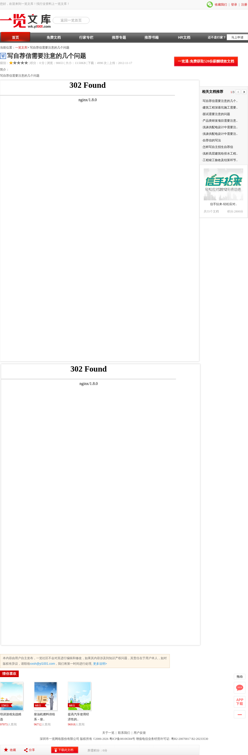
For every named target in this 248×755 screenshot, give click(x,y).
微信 (210, 5)
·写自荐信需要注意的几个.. (220, 101)
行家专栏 (86, 37)
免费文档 (54, 37)
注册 (244, 4)
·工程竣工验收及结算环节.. (220, 160)
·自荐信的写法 (211, 140)
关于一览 (108, 733)
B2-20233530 (200, 739)
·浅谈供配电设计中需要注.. (220, 127)
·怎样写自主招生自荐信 (217, 147)
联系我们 (124, 733)
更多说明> (99, 663)
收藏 (13, 750)
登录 (234, 4)
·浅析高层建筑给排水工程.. (220, 153)
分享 (32, 750)
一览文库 (21, 47)
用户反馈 (140, 733)
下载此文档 (65, 750)
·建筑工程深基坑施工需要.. (220, 107)
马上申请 (237, 37)
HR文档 (184, 37)
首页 (15, 37)
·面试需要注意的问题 (216, 114)
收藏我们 (221, 4)
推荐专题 (119, 37)
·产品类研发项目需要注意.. (220, 120)
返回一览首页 (71, 20)
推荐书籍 (151, 37)
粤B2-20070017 (180, 739)
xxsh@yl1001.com (42, 663)
